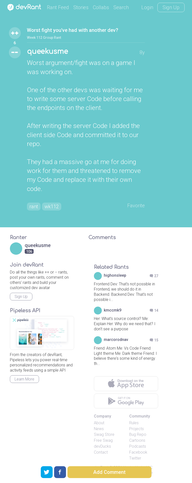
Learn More (24, 379)
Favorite (136, 206)
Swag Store (104, 434)
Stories (80, 7)
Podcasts (137, 446)
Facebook (138, 452)
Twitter (135, 458)
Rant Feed (58, 7)
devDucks (102, 446)
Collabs (101, 7)
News (99, 428)
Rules (134, 422)
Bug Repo (137, 434)
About (99, 422)
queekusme (47, 52)
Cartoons (137, 440)
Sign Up (171, 7)
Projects (136, 428)
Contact (101, 452)
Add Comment (109, 472)
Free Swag (103, 440)
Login (147, 7)
